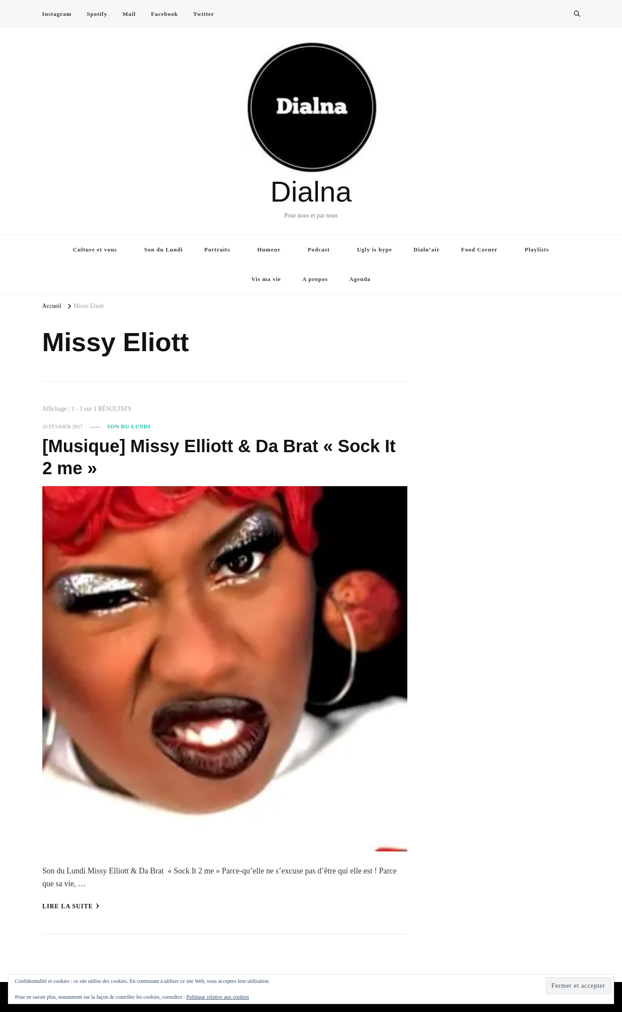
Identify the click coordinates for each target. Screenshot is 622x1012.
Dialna (310, 192)
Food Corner (479, 249)
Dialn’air (426, 249)
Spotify (97, 14)
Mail (129, 14)
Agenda (360, 279)
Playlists (537, 249)
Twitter (203, 14)
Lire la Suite (71, 906)
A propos (315, 279)
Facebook (164, 14)
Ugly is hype (374, 249)
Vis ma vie (266, 279)
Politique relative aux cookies (217, 997)
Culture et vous (95, 249)
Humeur (269, 249)
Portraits (217, 249)
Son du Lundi (163, 249)
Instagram (57, 14)
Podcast (319, 249)
